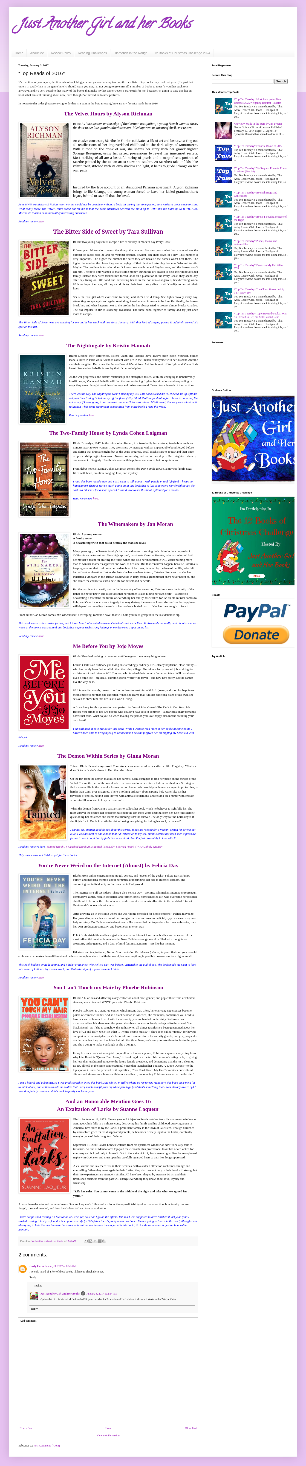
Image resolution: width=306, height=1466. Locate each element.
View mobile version (108, 1435)
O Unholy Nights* (151, 846)
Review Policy (61, 53)
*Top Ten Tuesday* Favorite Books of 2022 (258, 146)
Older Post (191, 1428)
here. (41, 221)
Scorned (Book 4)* (127, 846)
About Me (37, 53)
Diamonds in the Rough (130, 53)
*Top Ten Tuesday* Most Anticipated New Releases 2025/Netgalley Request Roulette (257, 101)
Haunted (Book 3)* (103, 846)
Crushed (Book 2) (79, 846)
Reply (32, 1277)
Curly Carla (36, 1266)
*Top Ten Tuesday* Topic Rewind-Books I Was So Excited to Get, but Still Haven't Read (260, 315)
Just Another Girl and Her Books (60, 1293)
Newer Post (26, 1428)
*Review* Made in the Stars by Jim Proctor (258, 123)
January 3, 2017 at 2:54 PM (102, 1293)
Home (19, 53)
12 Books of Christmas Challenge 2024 (182, 53)
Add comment (28, 1320)
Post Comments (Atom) (47, 1445)
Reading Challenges (92, 53)
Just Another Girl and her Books (104, 25)
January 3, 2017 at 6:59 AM (60, 1266)
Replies (38, 1285)
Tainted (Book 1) (56, 846)
